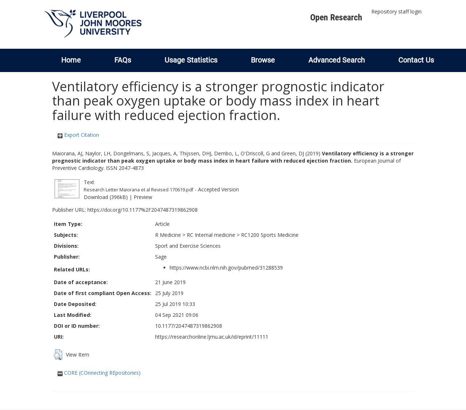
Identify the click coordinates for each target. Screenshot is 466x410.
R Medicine (168, 234)
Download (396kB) (106, 197)
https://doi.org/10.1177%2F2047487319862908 (142, 209)
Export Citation (78, 134)
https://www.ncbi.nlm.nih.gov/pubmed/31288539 (226, 267)
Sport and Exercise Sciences (188, 245)
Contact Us (416, 60)
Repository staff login (396, 11)
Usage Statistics (191, 60)
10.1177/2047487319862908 (188, 325)
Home (71, 60)
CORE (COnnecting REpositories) (99, 372)
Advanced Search (336, 60)
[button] (58, 354)
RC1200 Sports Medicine (270, 234)
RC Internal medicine (211, 234)
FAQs (122, 60)
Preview (143, 197)
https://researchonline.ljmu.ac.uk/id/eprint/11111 (211, 336)
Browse (263, 60)
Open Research (336, 17)
